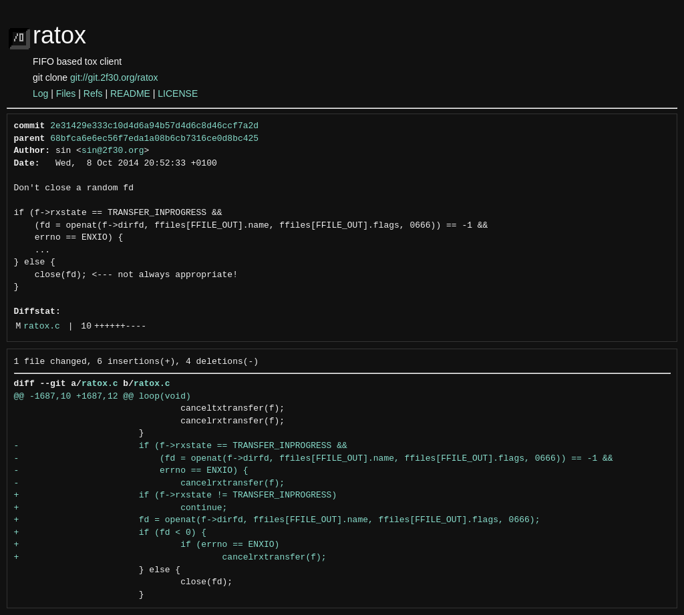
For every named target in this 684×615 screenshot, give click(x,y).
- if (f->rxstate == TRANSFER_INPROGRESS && (180, 446)
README (130, 93)
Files (66, 93)
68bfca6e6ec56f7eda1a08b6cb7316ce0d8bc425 (154, 139)
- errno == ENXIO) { (131, 471)
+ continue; (121, 508)
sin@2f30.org (112, 151)
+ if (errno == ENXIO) (147, 545)
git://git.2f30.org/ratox (114, 77)
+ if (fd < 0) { (110, 533)
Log (40, 93)
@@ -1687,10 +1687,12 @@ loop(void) (102, 397)
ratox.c (41, 327)
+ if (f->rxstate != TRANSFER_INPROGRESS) (175, 495)
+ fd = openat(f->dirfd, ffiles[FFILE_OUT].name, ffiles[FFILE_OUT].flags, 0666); (277, 520)
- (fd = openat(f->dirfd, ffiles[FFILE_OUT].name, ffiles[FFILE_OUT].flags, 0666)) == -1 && (313, 459)
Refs (93, 93)
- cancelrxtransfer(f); (149, 483)
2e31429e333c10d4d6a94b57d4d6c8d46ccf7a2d (154, 126)
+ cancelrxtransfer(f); (170, 558)
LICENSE (178, 93)
